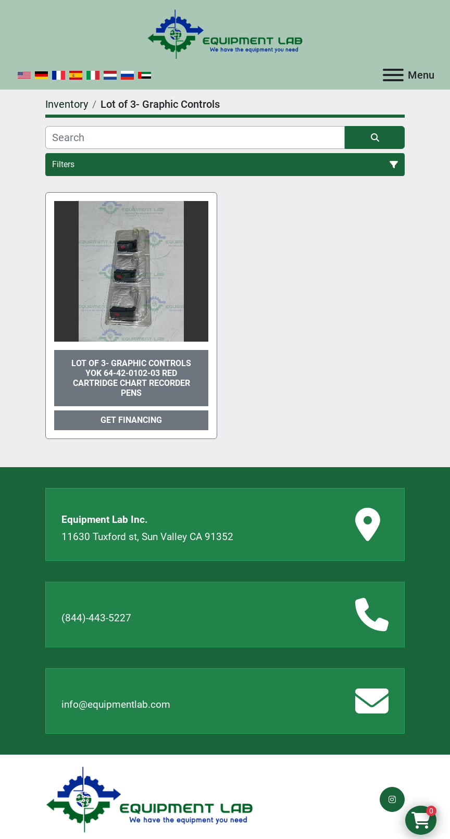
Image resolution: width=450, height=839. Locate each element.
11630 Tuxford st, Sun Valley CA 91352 (147, 537)
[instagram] (392, 799)
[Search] (195, 137)
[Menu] (393, 75)
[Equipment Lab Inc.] (149, 799)
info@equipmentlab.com (115, 704)
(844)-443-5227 (96, 618)
